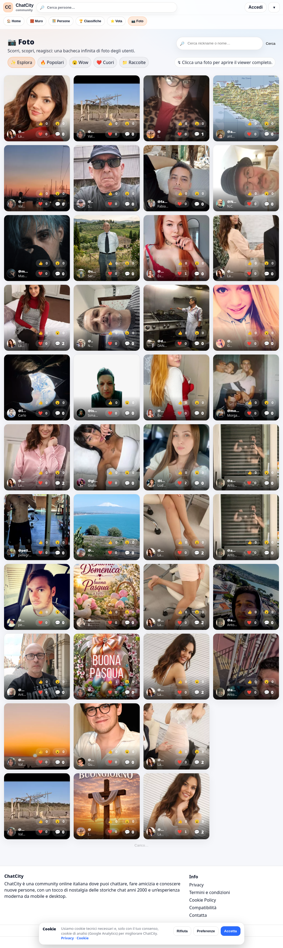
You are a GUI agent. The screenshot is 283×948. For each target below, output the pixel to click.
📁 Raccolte (134, 62)
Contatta (198, 915)
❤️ (42, 134)
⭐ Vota (116, 21)
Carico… (142, 845)
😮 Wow (80, 62)
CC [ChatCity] (8, 7)
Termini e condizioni (209, 892)
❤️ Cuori (105, 62)
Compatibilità (202, 908)
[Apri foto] (37, 108)
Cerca (270, 44)
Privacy (196, 885)
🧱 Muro (36, 21)
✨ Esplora (21, 62)
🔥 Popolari (52, 62)
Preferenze (206, 931)
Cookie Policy (202, 900)
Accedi (256, 7)
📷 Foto (137, 21)
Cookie (83, 938)
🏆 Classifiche (90, 21)
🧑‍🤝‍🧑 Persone (61, 21)
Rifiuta (182, 931)
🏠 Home (14, 21)
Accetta (230, 931)
